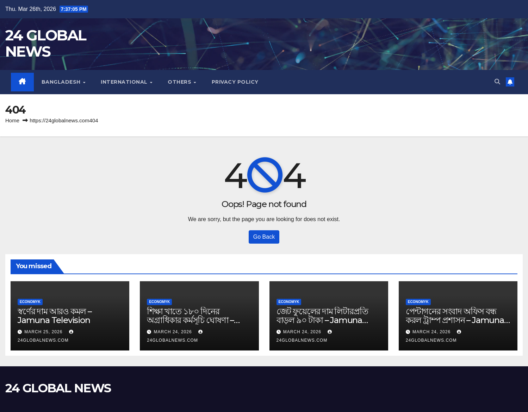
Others (180, 82)
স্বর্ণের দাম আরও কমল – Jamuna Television (55, 315)
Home (12, 120)
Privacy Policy (235, 82)
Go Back (264, 237)
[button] (497, 82)
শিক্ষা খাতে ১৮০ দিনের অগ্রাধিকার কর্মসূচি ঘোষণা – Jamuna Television (190, 320)
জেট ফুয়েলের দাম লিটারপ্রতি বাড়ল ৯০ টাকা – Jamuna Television (322, 320)
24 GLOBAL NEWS (45, 43)
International (125, 82)
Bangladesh (62, 82)
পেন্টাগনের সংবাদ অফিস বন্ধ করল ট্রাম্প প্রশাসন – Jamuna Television (455, 320)
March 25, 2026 (44, 331)
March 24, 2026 (173, 331)
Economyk (30, 302)
